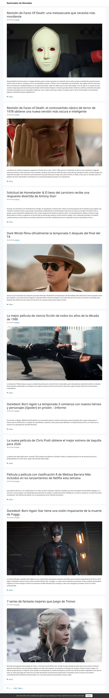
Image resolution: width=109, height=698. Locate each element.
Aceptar (89, 696)
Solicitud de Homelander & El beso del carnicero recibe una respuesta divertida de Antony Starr (48, 194)
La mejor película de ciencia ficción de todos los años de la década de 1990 (53, 317)
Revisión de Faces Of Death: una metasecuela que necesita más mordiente (51, 14)
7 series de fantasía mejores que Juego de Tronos (41, 601)
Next (20, 688)
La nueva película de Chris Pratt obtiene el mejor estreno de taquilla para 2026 (54, 442)
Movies (11, 96)
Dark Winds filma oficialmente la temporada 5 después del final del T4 (53, 235)
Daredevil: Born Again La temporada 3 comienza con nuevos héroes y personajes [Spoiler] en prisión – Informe (54, 406)
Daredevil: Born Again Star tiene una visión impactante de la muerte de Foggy (54, 512)
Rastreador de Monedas (19, 3)
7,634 (15, 688)
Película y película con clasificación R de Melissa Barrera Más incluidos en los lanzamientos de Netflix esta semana (49, 476)
